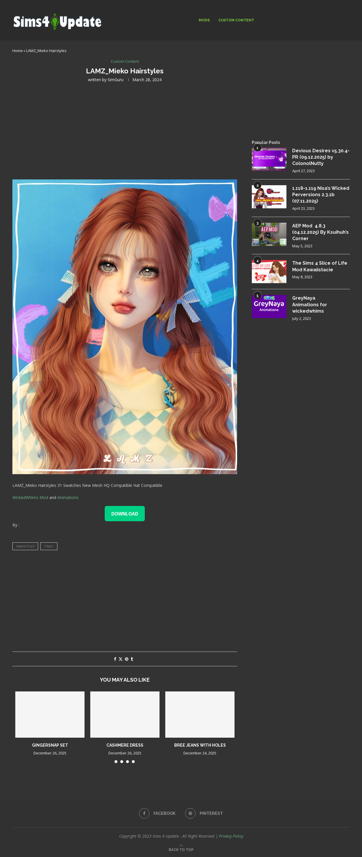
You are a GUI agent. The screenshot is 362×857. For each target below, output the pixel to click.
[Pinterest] (204, 813)
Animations (67, 497)
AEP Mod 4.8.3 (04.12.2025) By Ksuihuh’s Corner (320, 232)
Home (17, 50)
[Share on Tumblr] (132, 659)
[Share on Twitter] (121, 659)
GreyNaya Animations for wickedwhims (309, 304)
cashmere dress (124, 745)
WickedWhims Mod (30, 497)
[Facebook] (157, 813)
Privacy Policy (231, 836)
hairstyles (25, 546)
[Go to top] (181, 849)
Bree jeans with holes (200, 745)
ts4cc (49, 546)
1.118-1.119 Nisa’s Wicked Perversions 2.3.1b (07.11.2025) (320, 195)
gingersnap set (50, 745)
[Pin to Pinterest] (126, 659)
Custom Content (236, 20)
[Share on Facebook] (115, 659)
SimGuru (115, 79)
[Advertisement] (124, 130)
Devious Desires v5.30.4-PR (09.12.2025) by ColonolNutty (321, 157)
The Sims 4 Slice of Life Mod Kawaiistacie (319, 266)
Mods (204, 20)
